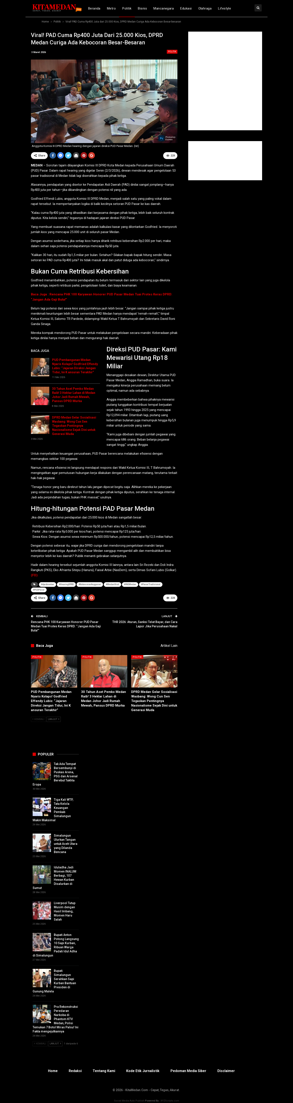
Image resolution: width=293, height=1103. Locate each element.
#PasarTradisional (150, 584)
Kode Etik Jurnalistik (142, 1071)
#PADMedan (130, 584)
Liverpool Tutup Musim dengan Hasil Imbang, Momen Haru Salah (64, 911)
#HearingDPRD (66, 584)
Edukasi (186, 8)
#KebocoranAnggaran (90, 584)
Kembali (38, 719)
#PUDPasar (39, 590)
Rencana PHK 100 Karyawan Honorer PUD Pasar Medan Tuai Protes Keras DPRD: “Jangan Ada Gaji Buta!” (66, 626)
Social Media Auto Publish (129, 1100)
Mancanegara (163, 8)
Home (53, 1071)
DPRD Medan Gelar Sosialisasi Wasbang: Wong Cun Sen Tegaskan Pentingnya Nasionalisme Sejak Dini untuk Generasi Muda (74, 426)
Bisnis (142, 8)
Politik (126, 8)
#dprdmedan (47, 584)
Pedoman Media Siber (188, 1071)
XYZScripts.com (170, 1100)
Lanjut (53, 719)
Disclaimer (226, 1071)
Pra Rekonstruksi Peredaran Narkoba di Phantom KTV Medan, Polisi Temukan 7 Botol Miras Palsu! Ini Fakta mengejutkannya (55, 1019)
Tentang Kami (104, 1071)
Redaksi (75, 1071)
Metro (111, 8)
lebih (241, 8)
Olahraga (205, 8)
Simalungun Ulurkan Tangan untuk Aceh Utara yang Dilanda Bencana (65, 844)
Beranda (94, 8)
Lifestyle (224, 8)
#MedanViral (112, 584)
